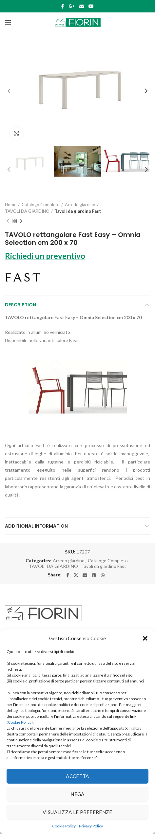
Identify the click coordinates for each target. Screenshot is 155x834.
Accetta (77, 776)
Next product (21, 221)
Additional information (36, 526)
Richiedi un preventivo (45, 256)
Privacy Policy (91, 826)
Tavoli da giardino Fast (78, 211)
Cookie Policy (64, 826)
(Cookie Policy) (20, 722)
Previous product (8, 221)
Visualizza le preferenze (77, 812)
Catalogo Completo (41, 204)
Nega (77, 794)
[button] (145, 638)
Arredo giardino (80, 204)
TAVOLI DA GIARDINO (27, 211)
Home (10, 204)
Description (20, 304)
